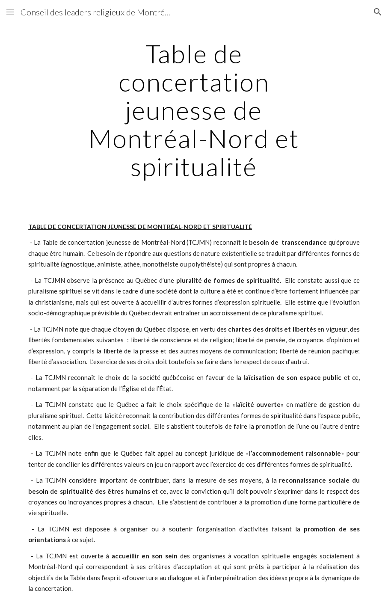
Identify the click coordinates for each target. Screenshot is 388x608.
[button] (10, 12)
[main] (194, 110)
